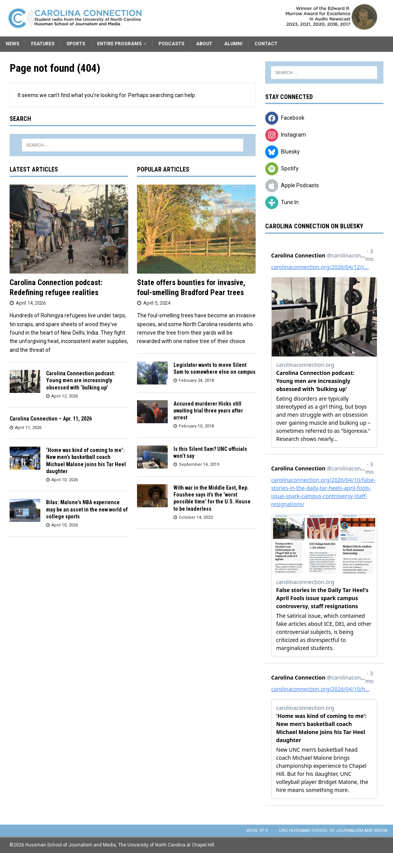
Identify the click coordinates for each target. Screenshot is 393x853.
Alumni (233, 43)
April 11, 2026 (28, 427)
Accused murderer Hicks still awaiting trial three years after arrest (208, 411)
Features (42, 43)
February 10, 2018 (196, 426)
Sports (75, 43)
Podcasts (171, 43)
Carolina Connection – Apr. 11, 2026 (51, 419)
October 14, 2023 (196, 517)
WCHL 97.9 (257, 830)
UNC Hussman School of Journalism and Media (333, 830)
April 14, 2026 (31, 303)
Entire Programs (119, 43)
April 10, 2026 (64, 479)
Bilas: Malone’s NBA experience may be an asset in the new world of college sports (87, 509)
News (12, 43)
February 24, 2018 (196, 380)
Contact (265, 43)
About (204, 43)
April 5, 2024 (156, 303)
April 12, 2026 (64, 396)
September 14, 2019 (199, 464)
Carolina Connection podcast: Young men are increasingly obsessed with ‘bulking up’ (80, 380)
